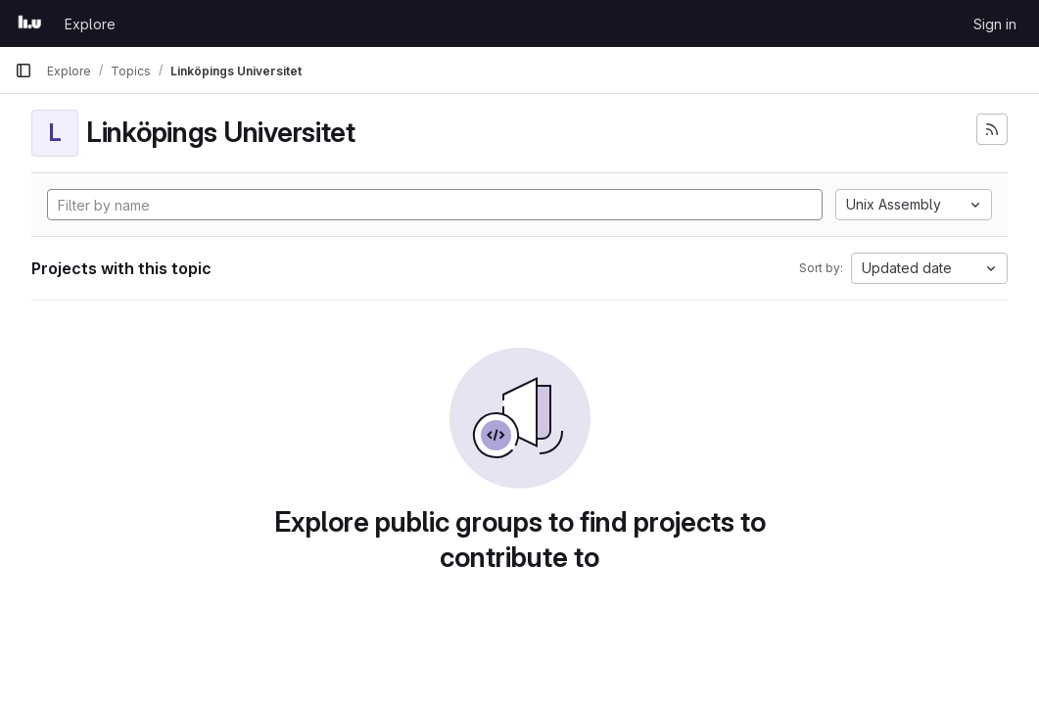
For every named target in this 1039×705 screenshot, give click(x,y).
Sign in (994, 24)
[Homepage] (30, 23)
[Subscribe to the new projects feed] (992, 129)
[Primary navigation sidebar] (23, 70)
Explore (90, 24)
